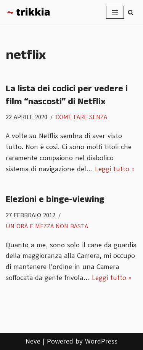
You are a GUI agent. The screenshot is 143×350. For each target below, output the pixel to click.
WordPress (101, 341)
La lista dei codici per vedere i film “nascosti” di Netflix (67, 95)
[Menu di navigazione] (115, 12)
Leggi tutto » (115, 168)
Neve (33, 341)
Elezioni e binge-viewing (55, 199)
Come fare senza (81, 117)
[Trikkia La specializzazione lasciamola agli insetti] (28, 12)
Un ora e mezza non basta (47, 226)
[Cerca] (130, 12)
